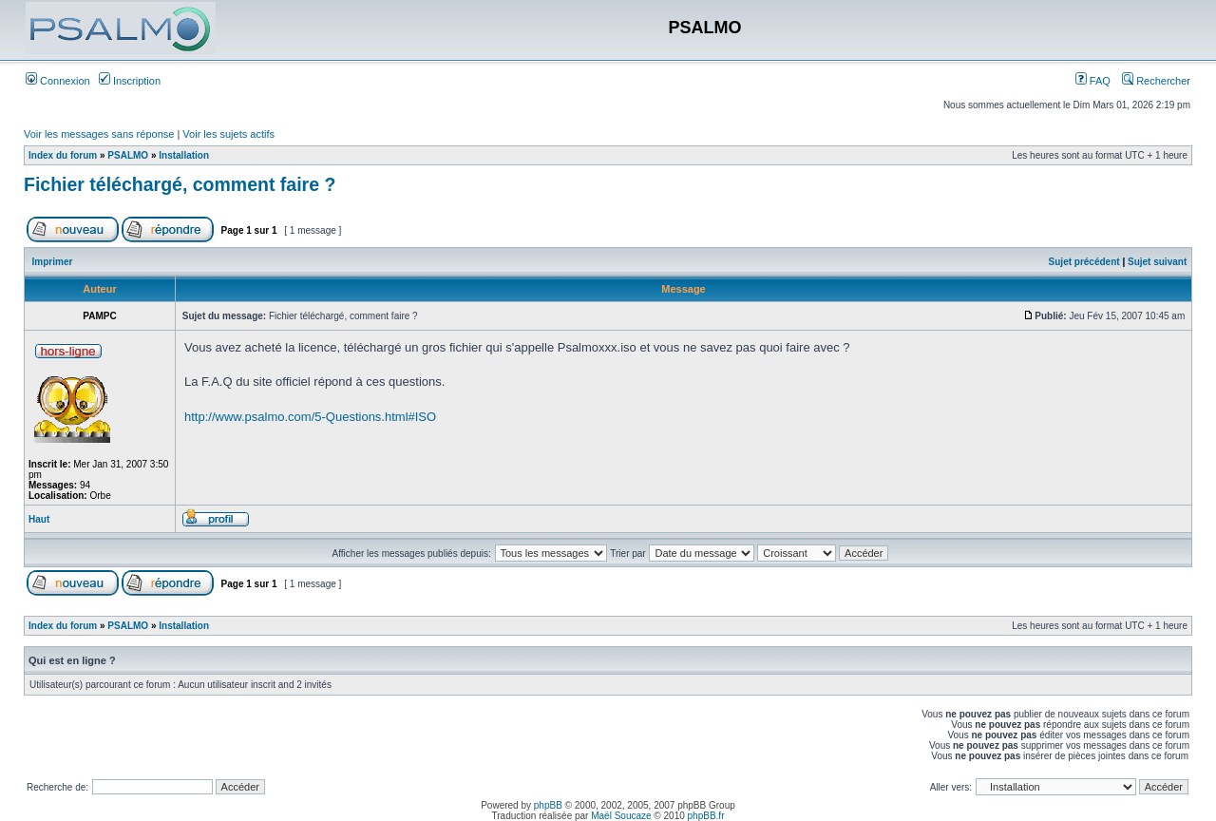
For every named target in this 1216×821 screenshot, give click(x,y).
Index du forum (62, 155)
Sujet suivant (1157, 262)
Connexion (58, 80)
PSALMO (127, 155)
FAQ (1093, 80)
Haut (38, 519)
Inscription (130, 80)
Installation (184, 155)
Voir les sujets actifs (228, 134)
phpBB (548, 805)
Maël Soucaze (621, 816)
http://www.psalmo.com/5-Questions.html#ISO (310, 417)
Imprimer (52, 262)
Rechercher (1156, 80)
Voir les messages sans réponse (99, 134)
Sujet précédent (1084, 262)
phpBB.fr (706, 816)
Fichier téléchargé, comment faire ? (179, 184)
